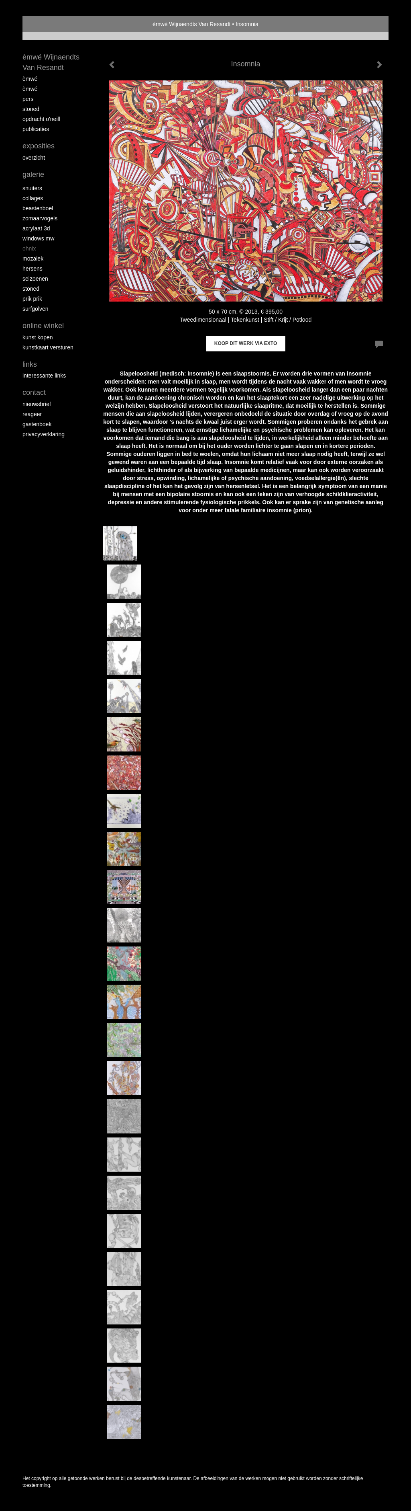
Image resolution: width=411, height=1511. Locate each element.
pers (27, 99)
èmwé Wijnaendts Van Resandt (191, 24)
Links (29, 364)
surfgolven (35, 309)
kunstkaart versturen (47, 347)
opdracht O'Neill (41, 119)
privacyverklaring (43, 434)
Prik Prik (32, 299)
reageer (32, 414)
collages (32, 198)
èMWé (29, 79)
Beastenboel (37, 208)
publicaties (35, 129)
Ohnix (29, 248)
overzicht (33, 157)
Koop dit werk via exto (245, 343)
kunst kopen (37, 337)
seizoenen (35, 278)
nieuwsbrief (36, 404)
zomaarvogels (39, 218)
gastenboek (36, 424)
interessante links (44, 375)
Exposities (38, 146)
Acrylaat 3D (36, 228)
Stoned (30, 109)
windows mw (38, 238)
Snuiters (32, 188)
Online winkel (43, 326)
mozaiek (32, 258)
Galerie (33, 174)
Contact (34, 392)
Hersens (32, 268)
